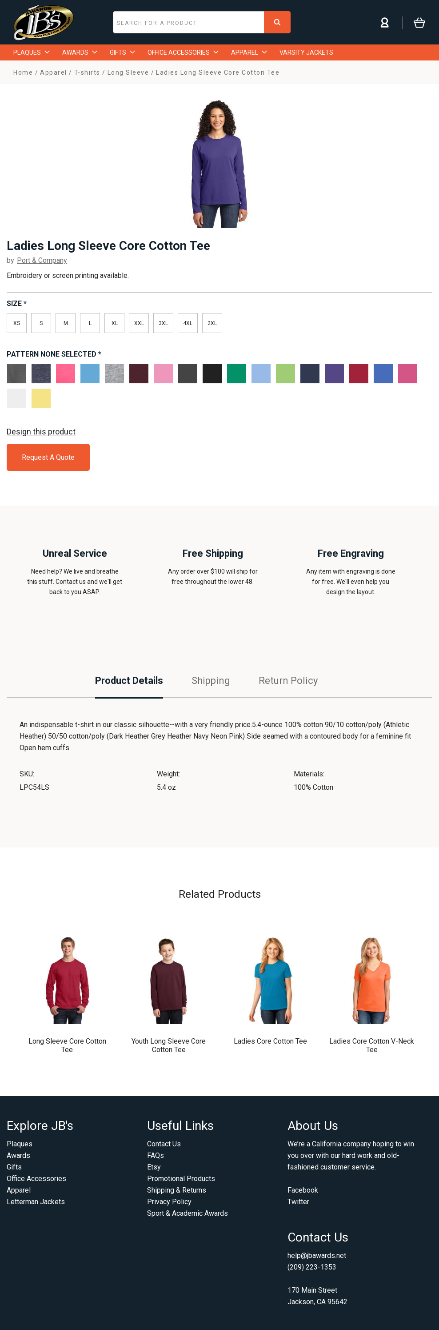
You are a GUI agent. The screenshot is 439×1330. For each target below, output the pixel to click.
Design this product (41, 431)
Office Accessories (36, 1178)
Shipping (211, 680)
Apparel (19, 1190)
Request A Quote (48, 457)
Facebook (302, 1190)
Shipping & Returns (176, 1190)
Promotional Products (181, 1178)
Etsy (154, 1167)
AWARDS (79, 52)
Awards (18, 1155)
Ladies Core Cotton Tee (270, 1041)
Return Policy (288, 680)
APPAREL (249, 52)
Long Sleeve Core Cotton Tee (67, 1045)
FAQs (155, 1155)
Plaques (19, 1144)
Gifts (14, 1167)
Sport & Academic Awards (187, 1213)
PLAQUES (31, 52)
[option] (219, 161)
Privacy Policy (169, 1201)
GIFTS (122, 52)
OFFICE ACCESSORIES (183, 52)
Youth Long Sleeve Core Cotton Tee (169, 1045)
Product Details (129, 680)
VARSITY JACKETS (306, 52)
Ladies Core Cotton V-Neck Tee (371, 1045)
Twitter (298, 1201)
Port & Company (42, 260)
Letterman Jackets (36, 1201)
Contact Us (164, 1144)
